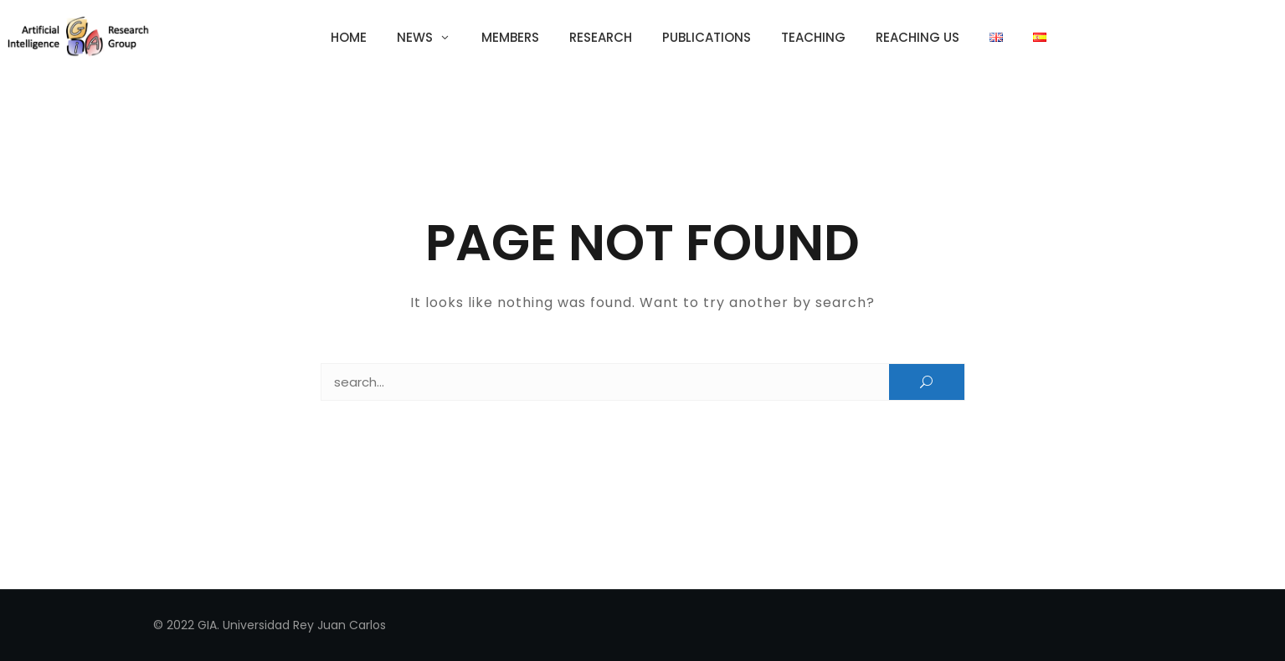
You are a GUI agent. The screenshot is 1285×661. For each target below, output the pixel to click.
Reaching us (917, 37)
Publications (706, 37)
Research (600, 37)
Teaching (813, 37)
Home (349, 37)
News (415, 37)
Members (510, 37)
